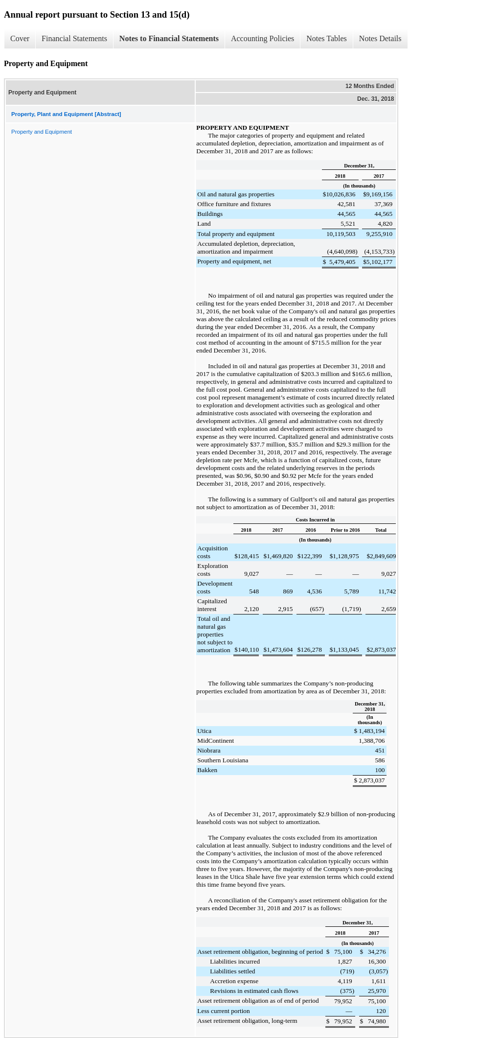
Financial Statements (74, 38)
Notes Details (380, 38)
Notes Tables (326, 38)
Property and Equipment (41, 132)
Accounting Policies (262, 38)
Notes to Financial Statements (169, 38)
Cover (19, 38)
